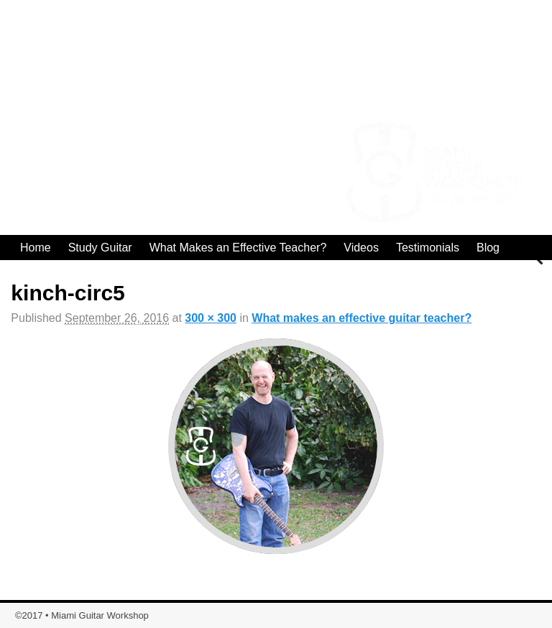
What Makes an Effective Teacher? (238, 247)
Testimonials (427, 247)
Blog (488, 247)
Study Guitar (100, 247)
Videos (361, 247)
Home (35, 247)
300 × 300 (210, 318)
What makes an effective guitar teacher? (362, 318)
